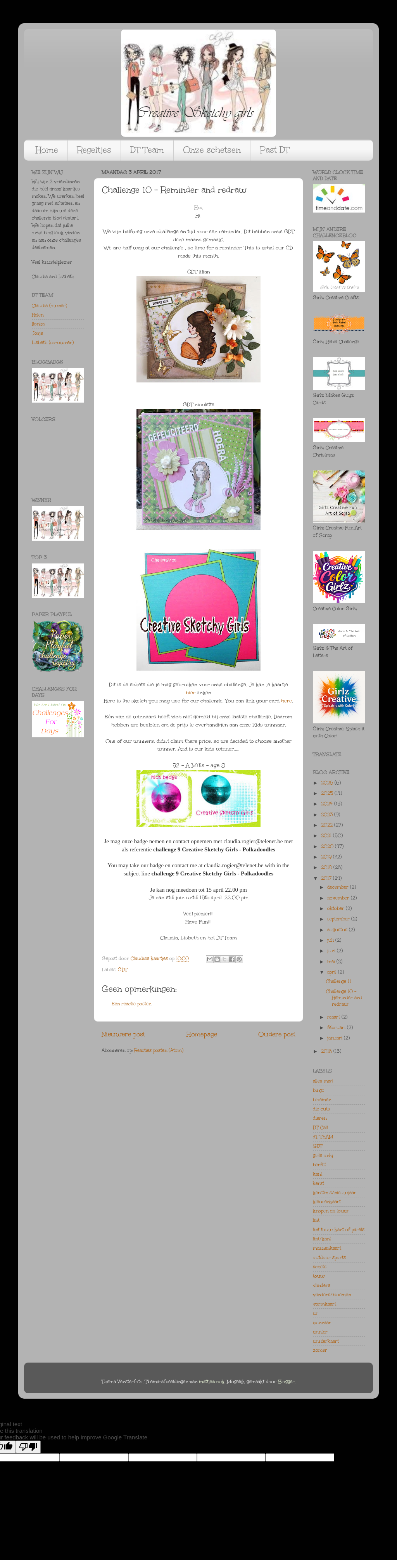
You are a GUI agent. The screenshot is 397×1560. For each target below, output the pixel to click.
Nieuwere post (123, 1034)
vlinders (321, 1285)
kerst (318, 1183)
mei (332, 961)
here (286, 700)
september (339, 919)
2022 (327, 825)
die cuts (321, 1109)
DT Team (147, 150)
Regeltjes (94, 150)
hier (190, 692)
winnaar (322, 1323)
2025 (328, 793)
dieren (319, 1118)
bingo (319, 1090)
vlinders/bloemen (332, 1295)
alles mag (323, 1081)
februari (337, 1027)
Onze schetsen (212, 150)
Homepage (201, 1034)
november (339, 898)
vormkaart (324, 1304)
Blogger (286, 1381)
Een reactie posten (131, 1004)
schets (319, 1267)
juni (332, 951)
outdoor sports (329, 1257)
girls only (323, 1155)
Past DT (275, 150)
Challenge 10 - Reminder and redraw (344, 997)
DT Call (320, 1127)
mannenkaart (327, 1248)
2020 (328, 846)
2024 (327, 804)
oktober (336, 908)
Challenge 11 (338, 981)
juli (331, 940)
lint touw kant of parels (338, 1229)
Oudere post (276, 1034)
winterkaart (326, 1341)
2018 (327, 867)
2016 (327, 1051)
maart (334, 1017)
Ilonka (38, 324)
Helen (37, 315)
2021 (327, 835)
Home (47, 150)
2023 (327, 814)
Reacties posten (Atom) (158, 1050)
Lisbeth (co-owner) (53, 342)
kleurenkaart (327, 1202)
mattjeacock (211, 1381)
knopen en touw (331, 1211)
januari (335, 1038)
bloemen (322, 1099)
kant (317, 1174)
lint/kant (322, 1239)
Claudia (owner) (49, 306)
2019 (327, 857)
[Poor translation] (28, 1447)
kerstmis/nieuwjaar (334, 1193)
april (332, 972)
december (338, 887)
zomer (320, 1350)
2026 (328, 783)
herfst (319, 1165)
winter (320, 1332)
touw (319, 1276)
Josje (37, 333)
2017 (327, 878)
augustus (338, 930)
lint (316, 1220)
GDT (123, 970)
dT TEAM (323, 1137)
